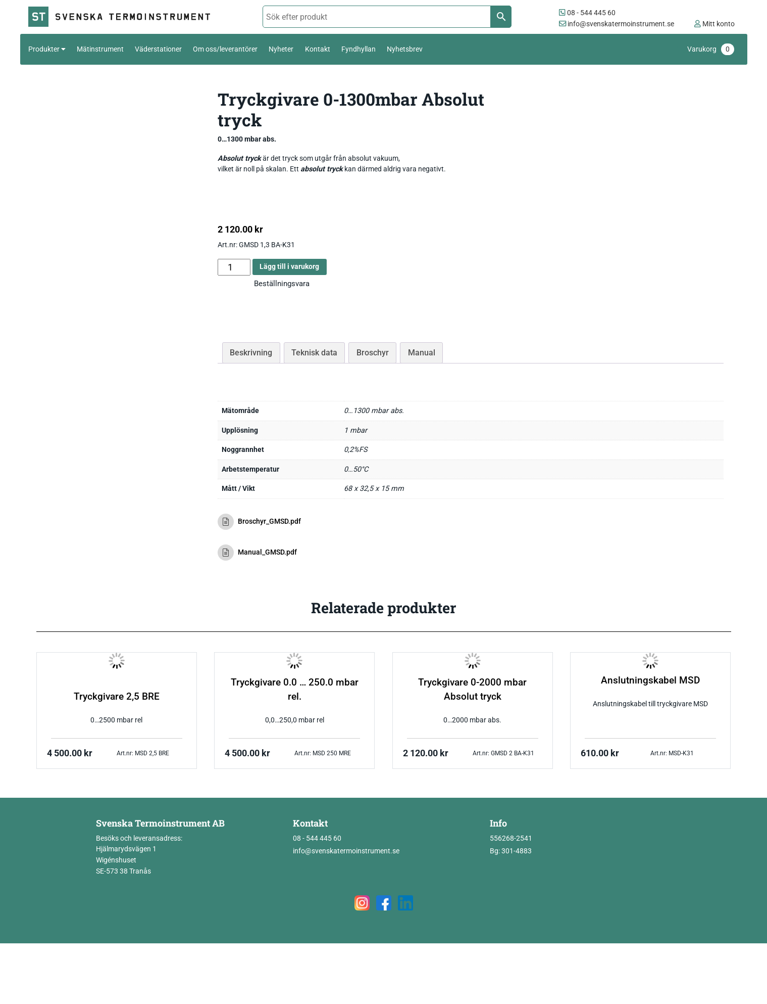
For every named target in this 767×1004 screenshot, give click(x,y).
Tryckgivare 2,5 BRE (117, 696)
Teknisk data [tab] (314, 352)
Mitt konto (714, 24)
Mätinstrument (100, 49)
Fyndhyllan (358, 49)
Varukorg (710, 49)
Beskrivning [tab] (251, 352)
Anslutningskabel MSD (650, 680)
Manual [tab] (421, 352)
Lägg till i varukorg (289, 266)
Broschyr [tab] (372, 352)
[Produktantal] (234, 267)
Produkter (44, 49)
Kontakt (317, 49)
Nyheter (281, 49)
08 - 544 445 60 (587, 13)
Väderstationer (158, 49)
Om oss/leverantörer (225, 49)
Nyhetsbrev (405, 49)
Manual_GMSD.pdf (257, 552)
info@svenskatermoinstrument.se (616, 24)
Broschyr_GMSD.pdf (259, 522)
